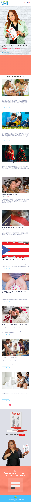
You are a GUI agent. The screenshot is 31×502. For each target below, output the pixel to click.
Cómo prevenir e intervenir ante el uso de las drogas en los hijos (14, 292)
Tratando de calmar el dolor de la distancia (13, 259)
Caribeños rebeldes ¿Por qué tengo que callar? (14, 227)
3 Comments (7, 196)
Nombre (15, 481)
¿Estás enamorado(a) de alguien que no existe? (14, 324)
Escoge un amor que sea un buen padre (13, 129)
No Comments (7, 98)
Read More (5, 107)
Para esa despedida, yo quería (10, 194)
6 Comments (7, 261)
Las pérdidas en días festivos (9, 162)
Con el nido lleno (6, 96)
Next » (20, 404)
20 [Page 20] (17, 404)
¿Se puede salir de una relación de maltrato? (14, 390)
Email (15, 484)
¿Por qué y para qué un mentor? (10, 357)
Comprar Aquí (22, 434)
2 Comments (7, 294)
